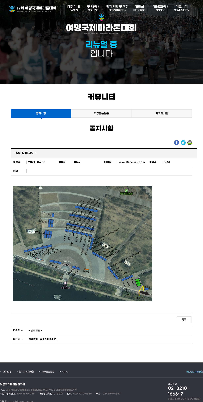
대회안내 (73, 8)
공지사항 (41, 113)
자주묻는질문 (101, 113)
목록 (184, 319)
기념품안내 (160, 8)
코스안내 (93, 8)
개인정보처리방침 (194, 371)
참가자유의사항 (26, 371)
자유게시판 (162, 113)
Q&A (65, 371)
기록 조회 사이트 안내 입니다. (43, 339)
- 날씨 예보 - (35, 330)
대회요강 (7, 371)
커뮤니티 (181, 8)
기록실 (139, 8)
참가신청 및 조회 (117, 8)
